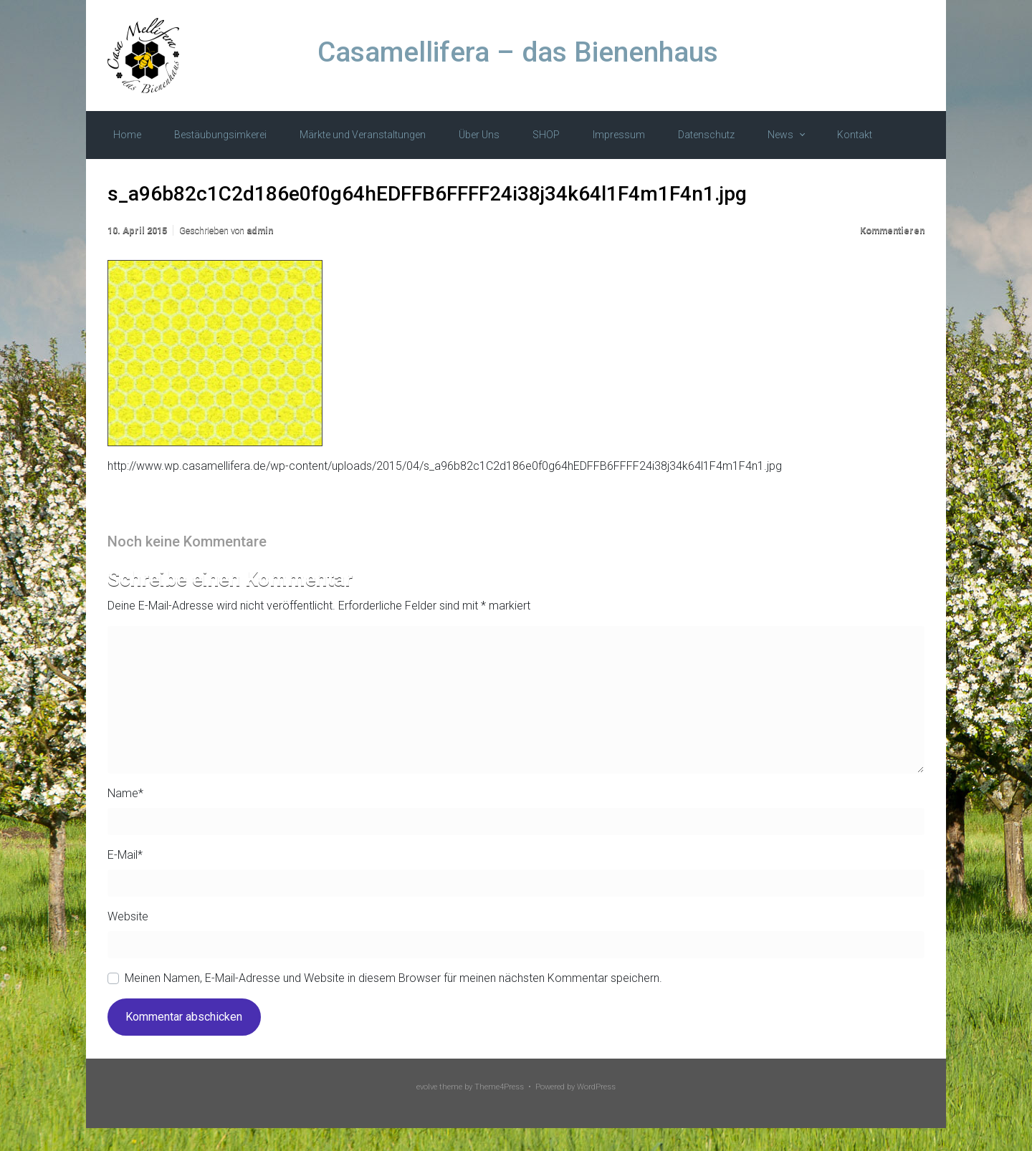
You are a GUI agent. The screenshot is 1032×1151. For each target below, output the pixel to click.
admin (260, 230)
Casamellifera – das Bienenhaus (517, 52)
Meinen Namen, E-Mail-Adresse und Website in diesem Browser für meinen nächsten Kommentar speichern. (393, 978)
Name (125, 793)
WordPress (596, 1087)
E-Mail (125, 855)
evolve (426, 1087)
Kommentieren (892, 230)
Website (128, 916)
